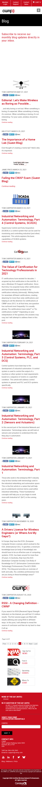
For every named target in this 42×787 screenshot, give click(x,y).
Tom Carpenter (9, 92)
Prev (4, 644)
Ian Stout (6, 131)
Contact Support (16, 3)
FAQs (16, 761)
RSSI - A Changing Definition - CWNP (20, 604)
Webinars (9, 761)
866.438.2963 (13, 750)
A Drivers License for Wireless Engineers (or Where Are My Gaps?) (20, 533)
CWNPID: (5, 723)
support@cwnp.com (15, 752)
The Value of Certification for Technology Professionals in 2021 (20, 270)
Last (35, 644)
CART (37, 2)
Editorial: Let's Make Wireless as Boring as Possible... (20, 101)
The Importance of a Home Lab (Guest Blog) (18, 141)
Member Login (5, 3)
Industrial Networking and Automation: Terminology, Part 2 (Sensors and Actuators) (21, 419)
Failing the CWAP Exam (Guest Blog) (21, 179)
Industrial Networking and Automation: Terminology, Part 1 (21, 469)
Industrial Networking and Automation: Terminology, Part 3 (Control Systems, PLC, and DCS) (21, 355)
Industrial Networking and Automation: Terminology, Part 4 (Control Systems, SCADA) (21, 219)
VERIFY (6, 733)
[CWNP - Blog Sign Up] (21, 59)
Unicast (6, 699)
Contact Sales (26, 3)
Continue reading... (7, 122)
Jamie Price (7, 169)
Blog (3, 761)
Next (30, 644)
